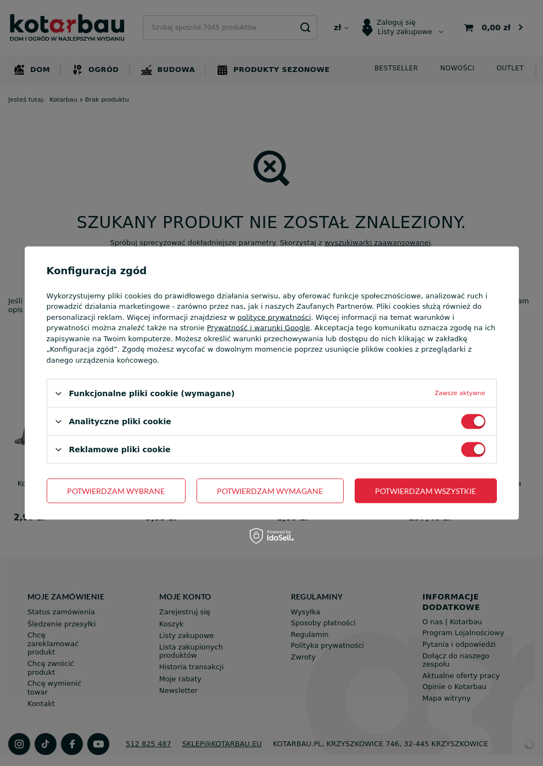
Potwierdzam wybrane (116, 490)
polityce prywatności (274, 317)
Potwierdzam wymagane (270, 490)
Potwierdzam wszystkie (425, 490)
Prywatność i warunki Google (258, 328)
